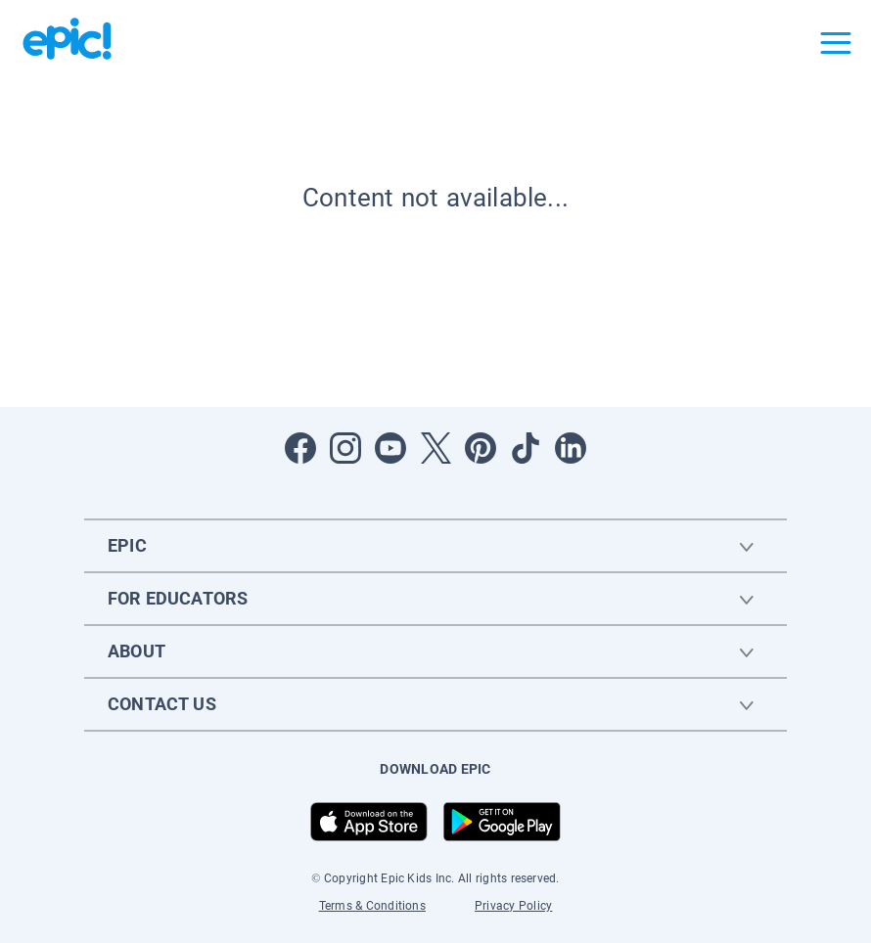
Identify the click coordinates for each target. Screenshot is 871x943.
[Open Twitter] (435, 448)
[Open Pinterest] (480, 448)
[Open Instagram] (345, 448)
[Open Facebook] (300, 448)
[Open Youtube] (390, 448)
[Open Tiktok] (525, 448)
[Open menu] (835, 43)
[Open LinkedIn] (570, 448)
